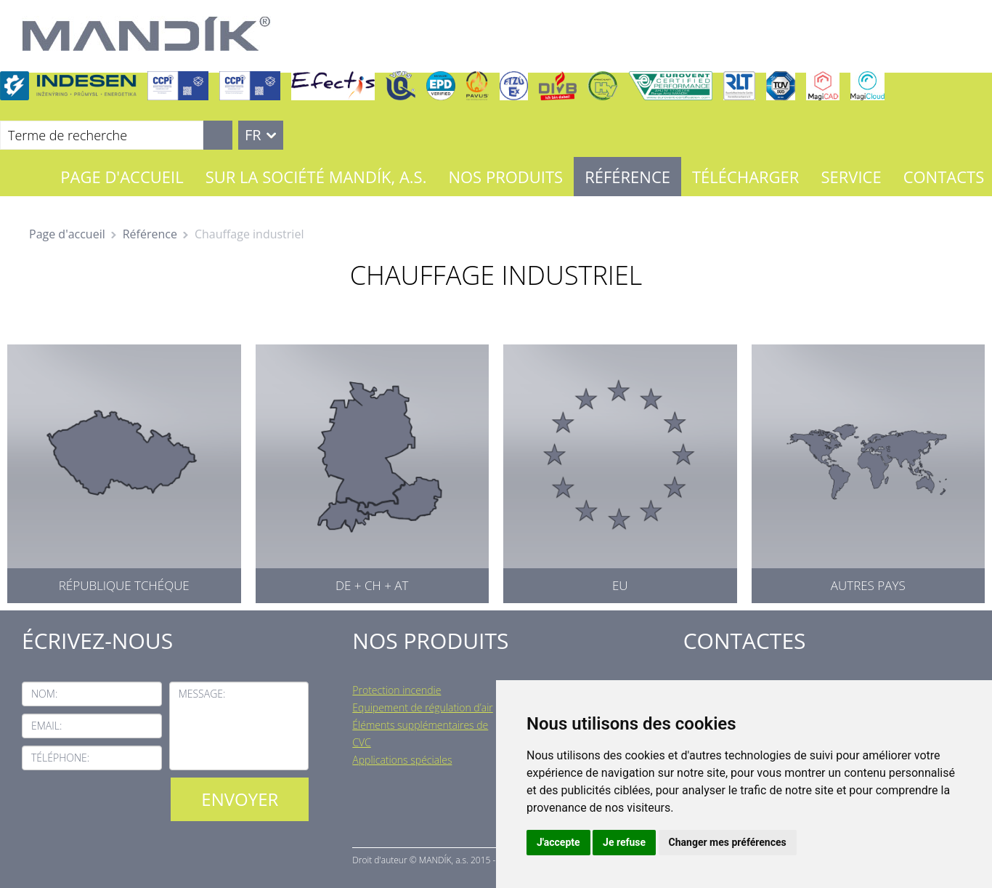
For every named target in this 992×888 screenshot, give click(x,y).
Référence (627, 176)
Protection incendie (396, 690)
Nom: (44, 694)
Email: (46, 725)
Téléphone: (60, 757)
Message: (202, 694)
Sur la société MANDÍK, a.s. (316, 176)
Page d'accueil (121, 176)
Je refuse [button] (624, 842)
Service (851, 176)
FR (253, 135)
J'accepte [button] (558, 842)
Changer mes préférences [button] (727, 842)
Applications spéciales (402, 760)
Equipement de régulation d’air (422, 707)
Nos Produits (505, 176)
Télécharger (745, 176)
